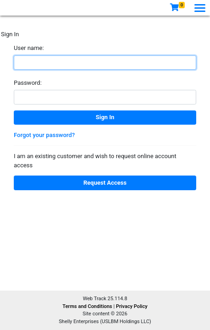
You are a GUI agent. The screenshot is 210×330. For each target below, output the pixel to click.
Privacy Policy (132, 306)
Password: (28, 82)
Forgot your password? (44, 135)
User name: (29, 47)
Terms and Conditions (88, 306)
